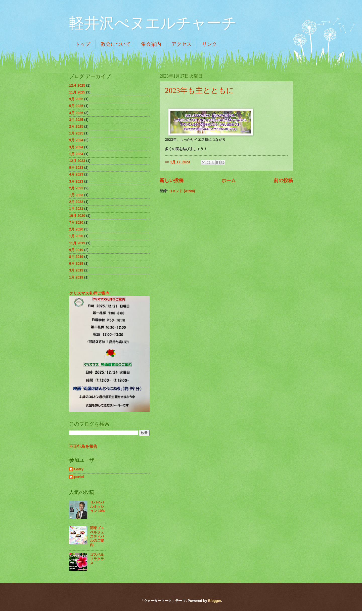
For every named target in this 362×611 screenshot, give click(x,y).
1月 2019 (76, 277)
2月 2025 (76, 126)
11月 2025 (77, 92)
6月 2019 (76, 263)
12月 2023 (77, 161)
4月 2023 (76, 174)
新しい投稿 (172, 180)
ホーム (228, 180)
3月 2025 (76, 120)
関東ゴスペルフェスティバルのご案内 (97, 536)
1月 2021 (76, 209)
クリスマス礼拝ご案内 (89, 293)
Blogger (214, 601)
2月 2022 (76, 202)
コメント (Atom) (182, 191)
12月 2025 (77, 85)
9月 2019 (76, 250)
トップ (82, 44)
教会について (116, 44)
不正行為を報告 (83, 446)
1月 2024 (76, 154)
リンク (209, 44)
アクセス (181, 44)
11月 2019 (77, 243)
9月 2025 (76, 99)
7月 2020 (76, 222)
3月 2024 (76, 147)
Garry (78, 469)
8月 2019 (76, 257)
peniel (79, 477)
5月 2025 (76, 106)
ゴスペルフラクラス (97, 559)
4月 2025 (76, 113)
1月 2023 (76, 195)
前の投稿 (283, 180)
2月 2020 (76, 229)
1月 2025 (76, 133)
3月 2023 (76, 181)
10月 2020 (77, 216)
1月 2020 (76, 236)
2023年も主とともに (199, 90)
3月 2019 (76, 270)
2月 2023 (76, 188)
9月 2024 (76, 140)
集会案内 (151, 44)
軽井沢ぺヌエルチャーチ (153, 23)
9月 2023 (76, 167)
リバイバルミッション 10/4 (97, 507)
